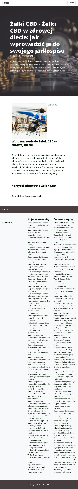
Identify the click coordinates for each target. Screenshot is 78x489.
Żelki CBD (52, 104)
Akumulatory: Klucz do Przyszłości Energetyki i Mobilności (63, 386)
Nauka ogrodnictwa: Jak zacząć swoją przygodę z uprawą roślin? (37, 281)
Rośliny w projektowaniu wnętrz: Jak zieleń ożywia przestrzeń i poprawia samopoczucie (63, 331)
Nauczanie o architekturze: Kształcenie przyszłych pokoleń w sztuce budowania (39, 410)
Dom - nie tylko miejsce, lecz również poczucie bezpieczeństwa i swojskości (65, 315)
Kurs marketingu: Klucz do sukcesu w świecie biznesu (38, 295)
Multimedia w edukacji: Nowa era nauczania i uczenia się (39, 368)
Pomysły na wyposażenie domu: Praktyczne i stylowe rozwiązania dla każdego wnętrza (64, 307)
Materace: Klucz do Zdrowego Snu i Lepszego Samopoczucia (64, 259)
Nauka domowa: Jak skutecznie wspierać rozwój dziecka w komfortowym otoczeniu (64, 268)
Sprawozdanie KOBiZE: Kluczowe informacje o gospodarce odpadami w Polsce (63, 341)
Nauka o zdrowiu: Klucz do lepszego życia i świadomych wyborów (39, 225)
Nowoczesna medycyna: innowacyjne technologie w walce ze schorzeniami (64, 349)
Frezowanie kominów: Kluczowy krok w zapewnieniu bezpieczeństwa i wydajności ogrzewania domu (65, 289)
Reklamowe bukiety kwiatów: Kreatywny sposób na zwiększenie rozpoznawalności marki (65, 368)
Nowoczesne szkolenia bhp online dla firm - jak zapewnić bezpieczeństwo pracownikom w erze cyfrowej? (65, 403)
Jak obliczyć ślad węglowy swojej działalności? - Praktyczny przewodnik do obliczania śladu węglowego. (64, 358)
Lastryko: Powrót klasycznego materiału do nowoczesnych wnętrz (64, 469)
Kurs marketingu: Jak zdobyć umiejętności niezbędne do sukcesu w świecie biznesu (39, 274)
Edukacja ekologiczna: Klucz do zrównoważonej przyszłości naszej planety (38, 418)
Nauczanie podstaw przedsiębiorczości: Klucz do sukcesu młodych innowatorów (39, 395)
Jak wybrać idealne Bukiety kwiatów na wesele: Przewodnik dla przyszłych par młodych (64, 436)
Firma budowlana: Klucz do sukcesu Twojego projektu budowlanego (64, 393)
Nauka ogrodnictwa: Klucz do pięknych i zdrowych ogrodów (39, 318)
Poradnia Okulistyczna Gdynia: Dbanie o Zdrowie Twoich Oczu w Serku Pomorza (63, 277)
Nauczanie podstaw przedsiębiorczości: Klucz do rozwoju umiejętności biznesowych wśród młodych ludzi (39, 350)
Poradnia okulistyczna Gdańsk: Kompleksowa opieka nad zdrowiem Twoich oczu (65, 452)
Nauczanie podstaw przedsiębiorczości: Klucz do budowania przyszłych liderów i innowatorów (39, 360)
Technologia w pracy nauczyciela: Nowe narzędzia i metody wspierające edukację (39, 458)
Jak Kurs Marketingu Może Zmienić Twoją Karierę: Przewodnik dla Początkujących (38, 309)
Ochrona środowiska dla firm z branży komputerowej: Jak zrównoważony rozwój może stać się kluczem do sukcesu (65, 461)
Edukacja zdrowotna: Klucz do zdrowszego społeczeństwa (38, 330)
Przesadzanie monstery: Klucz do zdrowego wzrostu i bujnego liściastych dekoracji (65, 445)
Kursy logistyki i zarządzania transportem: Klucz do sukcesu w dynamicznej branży (39, 241)
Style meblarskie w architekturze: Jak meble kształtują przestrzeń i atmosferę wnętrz (37, 468)
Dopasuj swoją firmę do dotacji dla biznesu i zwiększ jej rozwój (64, 298)
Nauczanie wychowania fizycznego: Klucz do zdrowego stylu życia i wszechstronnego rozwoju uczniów (38, 428)
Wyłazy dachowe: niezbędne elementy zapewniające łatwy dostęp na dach (65, 252)
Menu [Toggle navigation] (71, 3)
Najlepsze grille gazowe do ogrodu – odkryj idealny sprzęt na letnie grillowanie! (64, 322)
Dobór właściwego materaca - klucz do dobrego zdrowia (65, 246)
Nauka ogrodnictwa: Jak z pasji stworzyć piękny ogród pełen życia (39, 288)
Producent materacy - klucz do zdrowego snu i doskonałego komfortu (64, 230)
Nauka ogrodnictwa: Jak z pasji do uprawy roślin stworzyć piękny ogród (37, 266)
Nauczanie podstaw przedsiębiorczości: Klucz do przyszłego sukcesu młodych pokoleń (39, 375)
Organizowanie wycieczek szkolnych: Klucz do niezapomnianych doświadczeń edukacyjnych (38, 439)
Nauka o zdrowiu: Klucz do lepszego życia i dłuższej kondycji (38, 259)
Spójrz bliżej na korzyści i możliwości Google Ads (63, 419)
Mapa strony (8, 222)
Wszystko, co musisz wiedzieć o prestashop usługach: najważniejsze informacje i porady (63, 426)
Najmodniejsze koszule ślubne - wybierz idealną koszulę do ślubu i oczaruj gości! (63, 238)
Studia (5, 2)
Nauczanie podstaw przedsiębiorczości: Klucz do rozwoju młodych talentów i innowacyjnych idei (39, 338)
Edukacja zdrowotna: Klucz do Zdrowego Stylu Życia (38, 324)
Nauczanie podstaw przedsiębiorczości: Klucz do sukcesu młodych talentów (39, 403)
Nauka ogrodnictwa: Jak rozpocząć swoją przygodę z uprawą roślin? (39, 300)
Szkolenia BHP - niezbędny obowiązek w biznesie (64, 224)
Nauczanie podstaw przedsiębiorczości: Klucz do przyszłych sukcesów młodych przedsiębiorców (39, 385)
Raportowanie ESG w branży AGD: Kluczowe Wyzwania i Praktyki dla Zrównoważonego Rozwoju (65, 378)
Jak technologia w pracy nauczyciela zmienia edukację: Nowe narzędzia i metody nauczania (38, 448)
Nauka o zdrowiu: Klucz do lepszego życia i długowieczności (38, 232)
